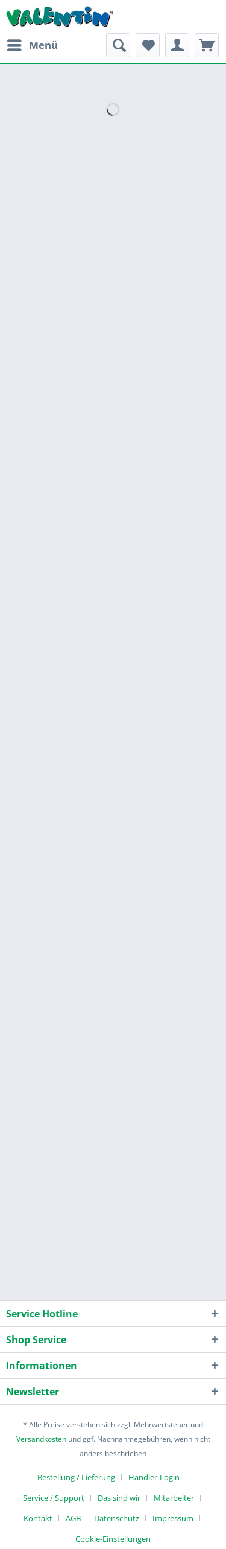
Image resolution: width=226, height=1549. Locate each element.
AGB (73, 1518)
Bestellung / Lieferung (76, 1477)
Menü (32, 44)
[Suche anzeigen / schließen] (118, 45)
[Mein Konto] (177, 45)
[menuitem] (32, 45)
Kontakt (38, 1518)
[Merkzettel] (148, 45)
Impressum (172, 1518)
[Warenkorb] (207, 45)
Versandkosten (41, 1439)
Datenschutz (116, 1518)
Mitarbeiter (174, 1497)
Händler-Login (154, 1477)
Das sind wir (119, 1497)
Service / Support (53, 1497)
